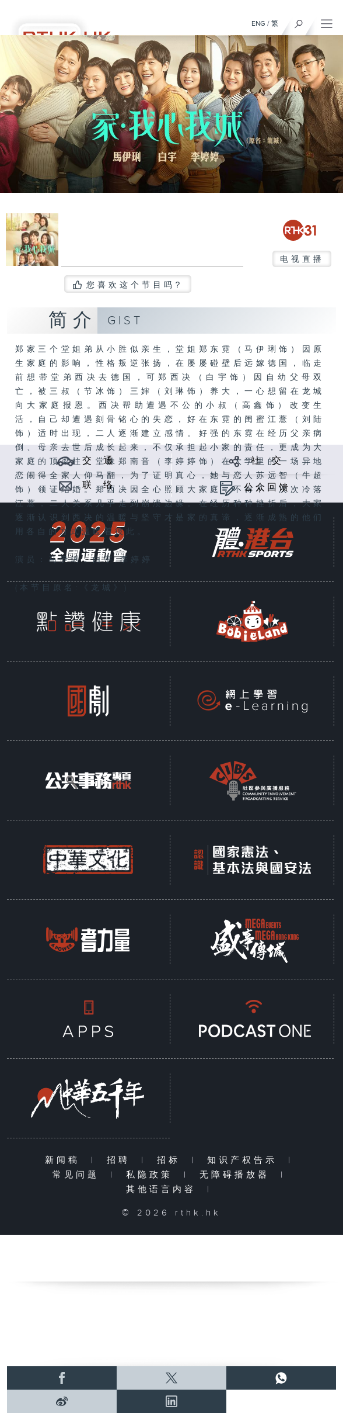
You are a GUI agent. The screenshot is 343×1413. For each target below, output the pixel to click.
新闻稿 (65, 1160)
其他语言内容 (163, 1189)
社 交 (267, 460)
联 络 (98, 485)
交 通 (98, 460)
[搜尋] (299, 21)
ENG (258, 23)
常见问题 (78, 1175)
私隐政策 (152, 1175)
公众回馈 (267, 487)
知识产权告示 (244, 1160)
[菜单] (326, 21)
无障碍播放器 (237, 1175)
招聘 (121, 1160)
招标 (171, 1160)
